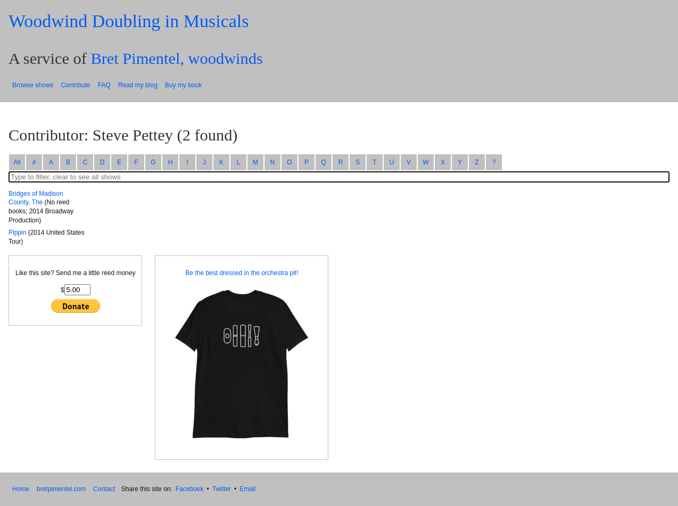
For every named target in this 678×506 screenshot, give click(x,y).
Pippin (17, 232)
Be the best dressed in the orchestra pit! (241, 273)
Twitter (221, 489)
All (16, 162)
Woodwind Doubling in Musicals (129, 21)
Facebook (190, 489)
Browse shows (32, 85)
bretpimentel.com (61, 489)
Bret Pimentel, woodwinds (176, 58)
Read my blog (138, 85)
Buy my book (183, 85)
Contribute (75, 85)
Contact (104, 489)
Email (247, 489)
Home (20, 489)
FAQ (104, 85)
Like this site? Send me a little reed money (75, 273)
